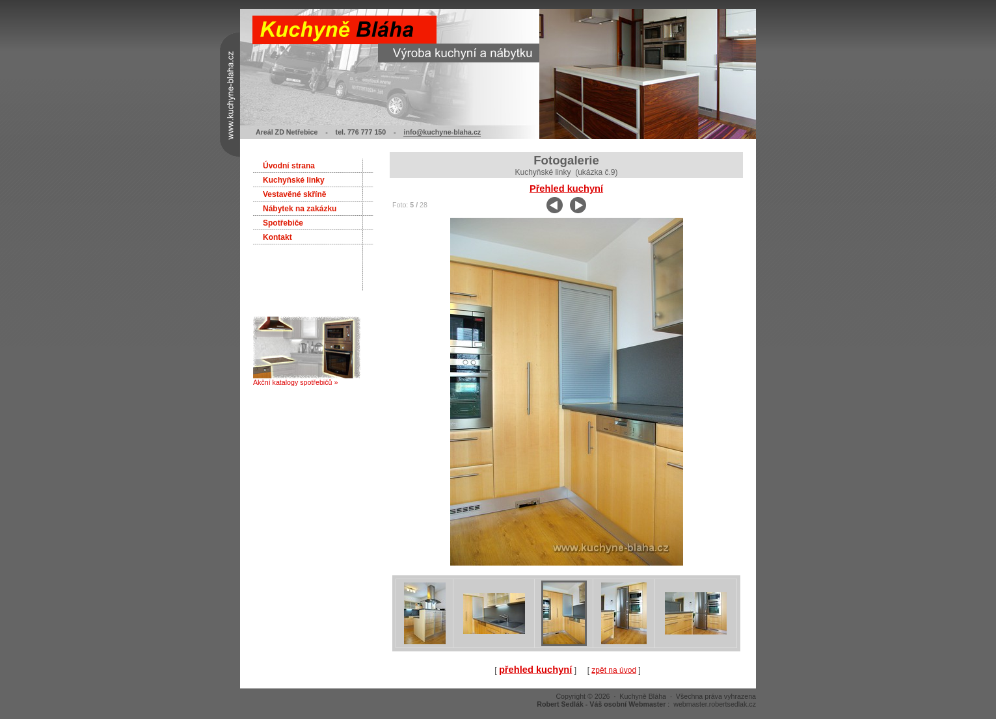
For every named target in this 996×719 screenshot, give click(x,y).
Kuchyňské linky (294, 180)
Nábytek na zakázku (299, 208)
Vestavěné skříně (294, 194)
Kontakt (277, 237)
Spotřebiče (283, 223)
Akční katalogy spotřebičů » (306, 379)
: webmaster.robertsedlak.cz (646, 704)
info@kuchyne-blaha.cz (442, 132)
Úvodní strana (289, 165)
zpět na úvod (613, 670)
